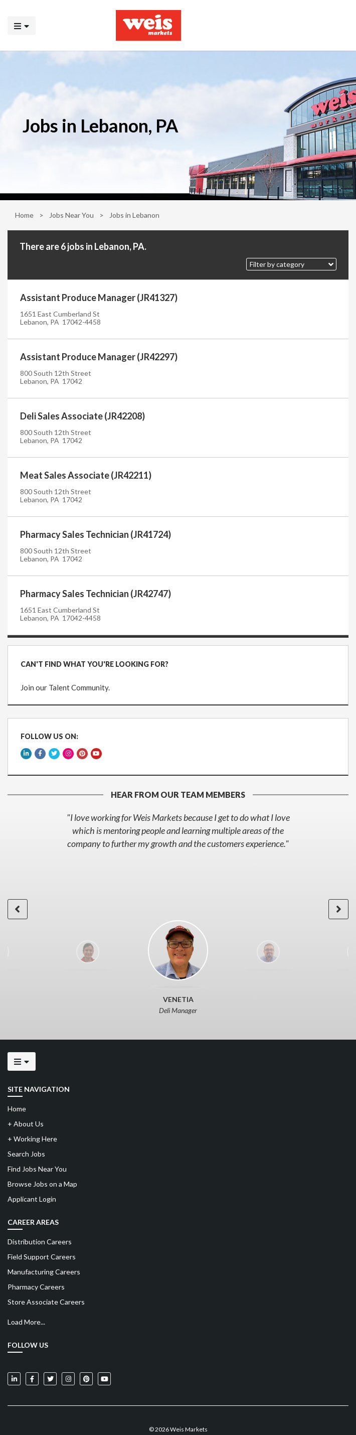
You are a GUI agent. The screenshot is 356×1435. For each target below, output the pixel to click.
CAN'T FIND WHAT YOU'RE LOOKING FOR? (89, 659)
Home (24, 215)
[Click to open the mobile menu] (22, 25)
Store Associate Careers (46, 1276)
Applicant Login (32, 1173)
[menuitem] (178, 1216)
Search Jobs (26, 1128)
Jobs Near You (71, 215)
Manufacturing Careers (44, 1246)
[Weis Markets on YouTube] (104, 1353)
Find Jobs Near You (37, 1143)
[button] (291, 264)
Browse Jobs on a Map (42, 1158)
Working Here (32, 1113)
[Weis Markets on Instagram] (68, 1353)
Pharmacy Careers (36, 1261)
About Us (26, 1098)
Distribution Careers (40, 1216)
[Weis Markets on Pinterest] (86, 1353)
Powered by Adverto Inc (178, 1418)
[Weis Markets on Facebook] (32, 1353)
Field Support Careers (42, 1231)
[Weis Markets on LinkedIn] (14, 1353)
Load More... (26, 1296)
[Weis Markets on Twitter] (50, 1353)
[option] (178, 804)
